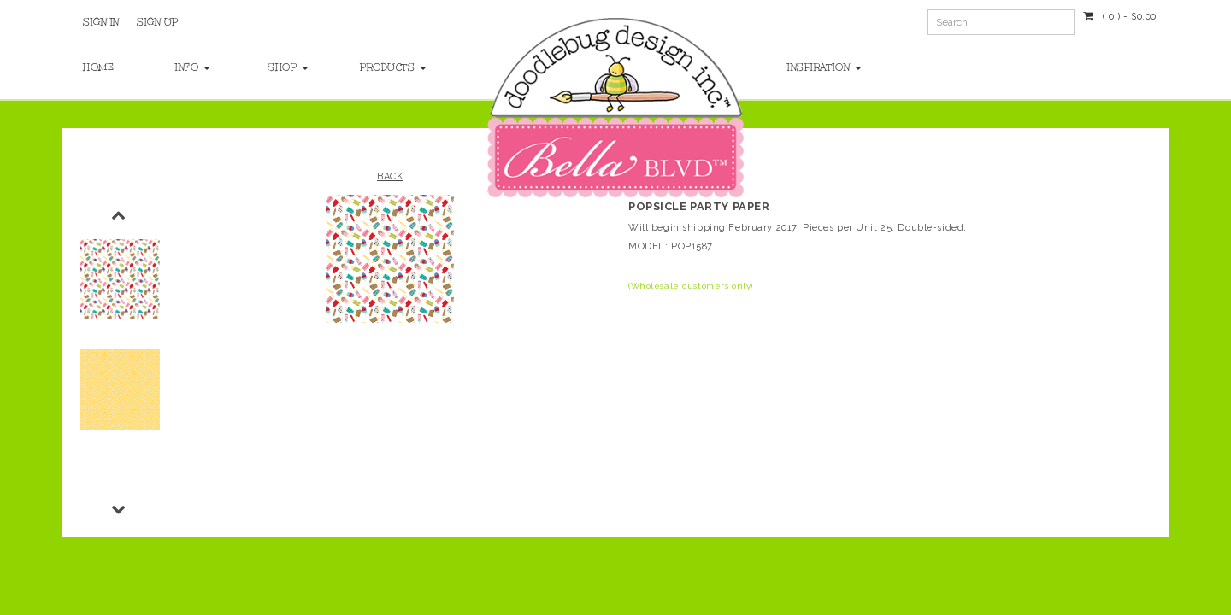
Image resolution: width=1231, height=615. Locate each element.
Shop (288, 67)
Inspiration (824, 67)
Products (389, 67)
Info (192, 67)
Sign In (101, 22)
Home (98, 67)
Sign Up (158, 22)
